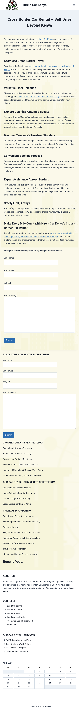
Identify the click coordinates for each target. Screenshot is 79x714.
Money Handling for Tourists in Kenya (20, 554)
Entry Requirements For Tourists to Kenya (22, 521)
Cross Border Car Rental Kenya (17, 504)
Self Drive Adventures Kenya (19, 640)
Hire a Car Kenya (45, 39)
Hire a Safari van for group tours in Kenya (22, 475)
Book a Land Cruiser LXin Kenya (17, 459)
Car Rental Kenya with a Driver (17, 487)
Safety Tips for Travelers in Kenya (18, 543)
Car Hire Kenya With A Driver (19, 644)
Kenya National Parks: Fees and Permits (21, 532)
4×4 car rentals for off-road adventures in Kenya (38, 96)
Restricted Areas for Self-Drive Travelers (21, 538)
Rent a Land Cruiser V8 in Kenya (17, 448)
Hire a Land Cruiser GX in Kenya (17, 453)
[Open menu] (74, 5)
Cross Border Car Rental (17, 651)
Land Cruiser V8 (14, 606)
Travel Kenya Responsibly (14, 549)
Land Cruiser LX (14, 613)
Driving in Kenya (10, 527)
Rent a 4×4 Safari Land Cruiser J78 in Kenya (23, 470)
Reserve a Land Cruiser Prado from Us (20, 464)
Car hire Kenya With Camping (16, 498)
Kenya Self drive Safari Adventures (19, 493)
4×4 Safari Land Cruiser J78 (20, 621)
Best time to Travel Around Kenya (18, 516)
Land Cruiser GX (14, 609)
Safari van (11, 624)
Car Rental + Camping (16, 647)
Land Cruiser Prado (16, 617)
